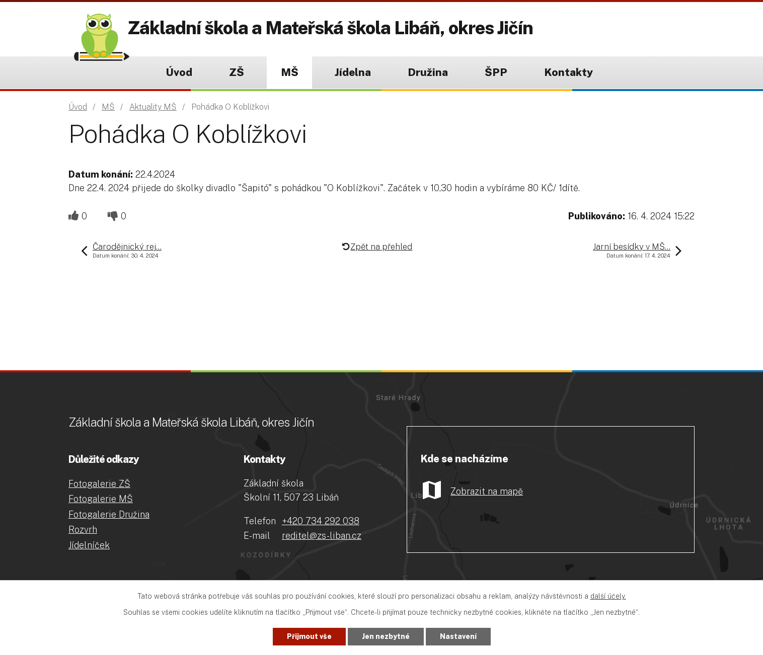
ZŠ (236, 72)
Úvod (179, 72)
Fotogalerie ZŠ (99, 483)
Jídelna (353, 72)
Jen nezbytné (386, 636)
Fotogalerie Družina (108, 514)
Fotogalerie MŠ (100, 499)
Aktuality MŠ (153, 107)
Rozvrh (82, 529)
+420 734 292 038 (320, 521)
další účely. (608, 596)
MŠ (289, 72)
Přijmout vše (309, 636)
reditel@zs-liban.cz (321, 535)
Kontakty (568, 72)
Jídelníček (89, 545)
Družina (428, 72)
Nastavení (458, 636)
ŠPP (496, 72)
